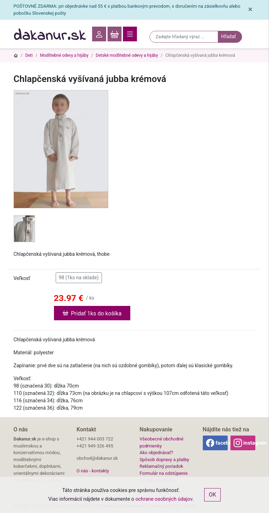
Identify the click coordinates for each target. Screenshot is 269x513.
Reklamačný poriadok (161, 466)
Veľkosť (22, 278)
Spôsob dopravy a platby (164, 459)
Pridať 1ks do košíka (92, 313)
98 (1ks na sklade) (79, 277)
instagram (249, 443)
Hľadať (228, 36)
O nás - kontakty (93, 470)
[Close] (250, 9)
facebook (222, 443)
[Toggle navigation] (130, 34)
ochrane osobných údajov (164, 499)
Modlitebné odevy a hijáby (64, 55)
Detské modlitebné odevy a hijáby (127, 55)
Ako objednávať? (156, 452)
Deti (29, 55)
